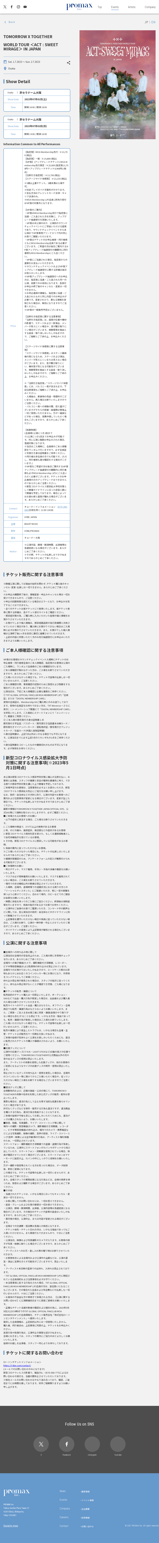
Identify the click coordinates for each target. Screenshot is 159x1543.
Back (12, 22)
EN (153, 22)
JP (146, 22)
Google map (10, 1525)
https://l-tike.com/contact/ (17, 1365)
